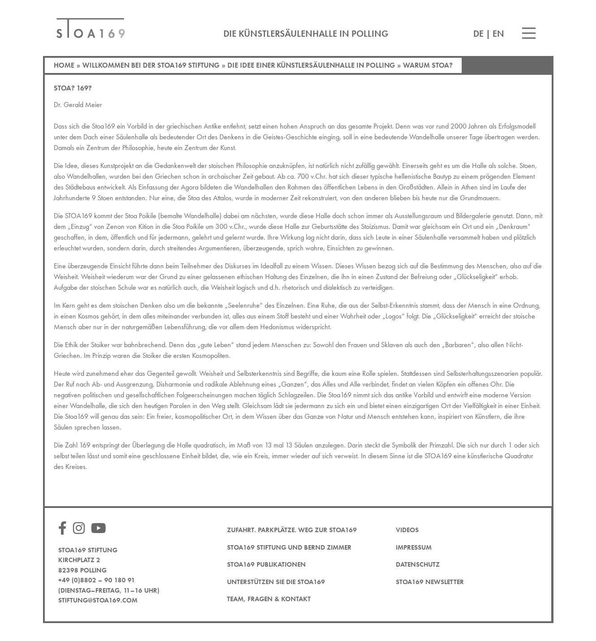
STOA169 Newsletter (430, 581)
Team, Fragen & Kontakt (269, 598)
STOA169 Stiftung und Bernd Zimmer (289, 547)
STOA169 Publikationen (266, 564)
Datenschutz (418, 564)
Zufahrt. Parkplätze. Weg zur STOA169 (292, 529)
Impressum (414, 547)
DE (478, 33)
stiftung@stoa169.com (97, 600)
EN (498, 33)
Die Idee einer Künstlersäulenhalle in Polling (311, 65)
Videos (407, 529)
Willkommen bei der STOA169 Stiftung (150, 65)
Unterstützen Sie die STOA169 (276, 581)
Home (64, 65)
